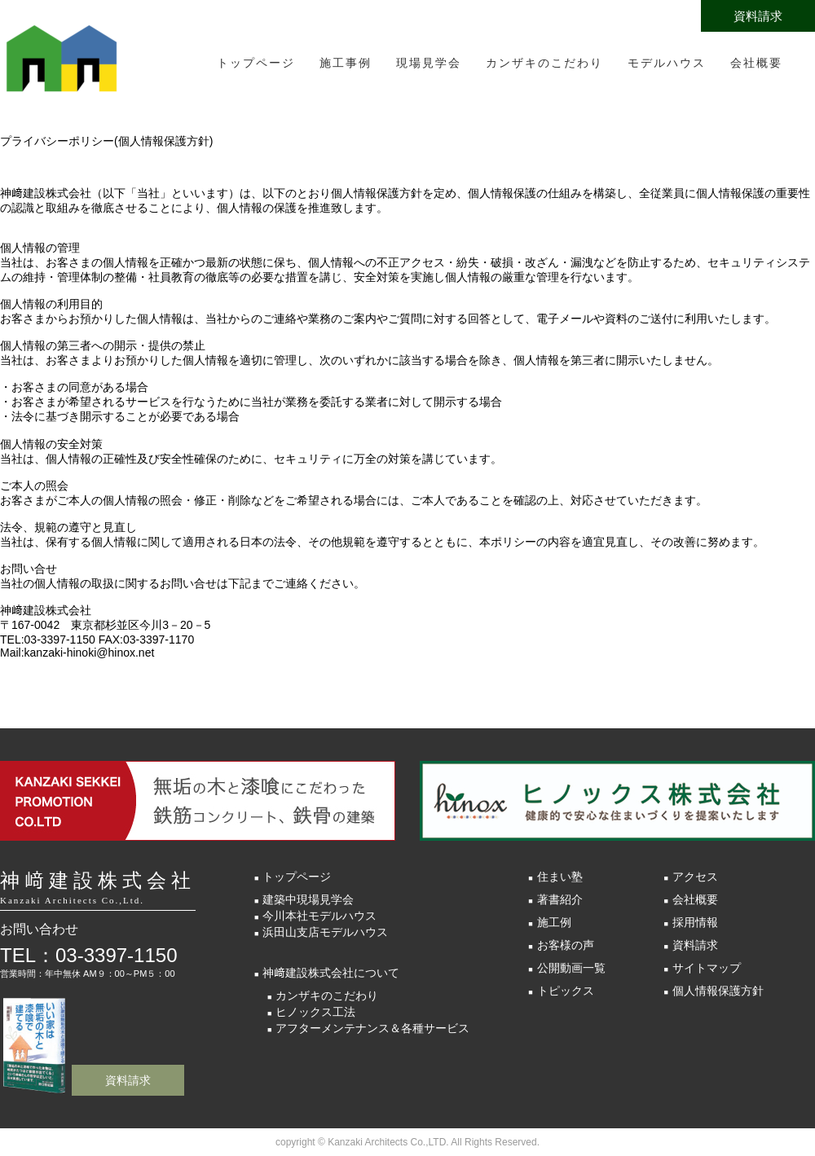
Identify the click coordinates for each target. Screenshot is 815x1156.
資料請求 (758, 16)
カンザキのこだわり (544, 62)
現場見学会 (428, 62)
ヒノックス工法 (315, 1011)
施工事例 (345, 62)
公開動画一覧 (571, 967)
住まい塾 (560, 876)
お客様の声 (565, 945)
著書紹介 (560, 899)
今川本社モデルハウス (319, 915)
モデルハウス (667, 62)
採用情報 (695, 922)
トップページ (256, 62)
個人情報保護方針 (718, 990)
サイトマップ (706, 967)
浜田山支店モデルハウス (325, 931)
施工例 (554, 922)
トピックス (565, 990)
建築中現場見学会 (308, 899)
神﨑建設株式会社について (330, 972)
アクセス (695, 876)
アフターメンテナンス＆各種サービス (372, 1028)
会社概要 (756, 62)
